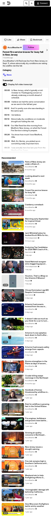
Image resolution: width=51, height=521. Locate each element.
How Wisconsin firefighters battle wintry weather (37, 505)
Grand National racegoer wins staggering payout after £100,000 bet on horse (37, 263)
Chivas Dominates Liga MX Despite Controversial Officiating (37, 291)
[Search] (26, 3)
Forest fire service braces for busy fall (36, 191)
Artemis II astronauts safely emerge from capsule (37, 348)
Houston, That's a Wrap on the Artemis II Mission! (36, 277)
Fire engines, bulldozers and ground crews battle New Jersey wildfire (35, 419)
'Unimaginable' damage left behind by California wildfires (37, 491)
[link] (12, 47)
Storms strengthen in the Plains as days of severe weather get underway (36, 362)
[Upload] (31, 3)
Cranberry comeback (34, 205)
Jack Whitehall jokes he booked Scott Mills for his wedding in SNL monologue (37, 234)
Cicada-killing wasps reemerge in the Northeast (36, 377)
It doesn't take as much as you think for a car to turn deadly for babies (36, 320)
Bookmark (36, 39)
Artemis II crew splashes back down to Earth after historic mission (36, 334)
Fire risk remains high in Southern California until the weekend (36, 462)
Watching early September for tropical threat (37, 220)
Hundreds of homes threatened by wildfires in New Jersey (36, 391)
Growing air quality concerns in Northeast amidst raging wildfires (35, 434)
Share (21, 39)
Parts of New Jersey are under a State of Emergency (35, 163)
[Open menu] (4, 3)
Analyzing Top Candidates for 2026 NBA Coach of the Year (36, 248)
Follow (31, 47)
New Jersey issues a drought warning (33, 448)
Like (7, 39)
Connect (42, 3)
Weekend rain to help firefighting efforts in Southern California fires (35, 476)
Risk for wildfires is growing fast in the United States (37, 405)
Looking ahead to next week (34, 177)
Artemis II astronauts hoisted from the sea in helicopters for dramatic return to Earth (35, 305)
